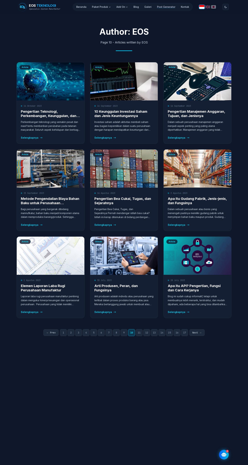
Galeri (148, 6)
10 (131, 332)
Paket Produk (101, 6)
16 (177, 332)
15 (169, 332)
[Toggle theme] (226, 7)
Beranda (81, 6)
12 (146, 332)
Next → (197, 332)
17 (184, 332)
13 (154, 332)
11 (139, 332)
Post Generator (166, 6)
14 (162, 332)
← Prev (51, 332)
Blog (136, 6)
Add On (122, 6)
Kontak (185, 6)
